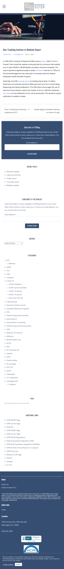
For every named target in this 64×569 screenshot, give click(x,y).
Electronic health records (16, 305)
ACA (8, 260)
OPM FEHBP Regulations (16, 437)
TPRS (4, 510)
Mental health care (14, 340)
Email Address (32, 143)
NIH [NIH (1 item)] (16, 403)
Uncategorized (18, 54)
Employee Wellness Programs (18, 309)
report (44, 61)
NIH (8, 346)
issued (20, 81)
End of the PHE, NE (16, 298)
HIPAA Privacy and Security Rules (19, 326)
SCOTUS (10, 367)
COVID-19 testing (15, 291)
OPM (8, 357)
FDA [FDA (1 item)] (6, 403)
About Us (5, 484)
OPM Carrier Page (13, 424)
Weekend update (13, 171)
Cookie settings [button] (8, 564)
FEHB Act (10, 427)
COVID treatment (15, 284)
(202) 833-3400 (7, 531)
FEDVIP (9, 458)
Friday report (11, 178)
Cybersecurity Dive (14, 175)
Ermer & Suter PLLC (9, 487)
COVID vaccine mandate (17, 288)
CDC (8, 270)
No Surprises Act (13, 350)
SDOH (9, 371)
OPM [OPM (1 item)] (27, 403)
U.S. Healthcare (12, 378)
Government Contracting (16, 322)
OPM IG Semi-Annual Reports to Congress (22, 448)
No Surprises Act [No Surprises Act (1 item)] (21, 403)
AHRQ (9, 267)
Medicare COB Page (14, 455)
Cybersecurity (12, 302)
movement (39, 70)
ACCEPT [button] (18, 564)
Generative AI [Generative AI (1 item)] (10, 403)
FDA (8, 312)
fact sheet (7, 93)
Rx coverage (11, 364)
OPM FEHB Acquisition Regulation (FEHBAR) (23, 444)
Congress (10, 277)
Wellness (12, 263)
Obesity (9, 353)
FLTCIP (9, 465)
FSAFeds (10, 461)
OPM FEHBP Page (13, 420)
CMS (8, 274)
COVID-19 (10, 281)
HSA (8, 329)
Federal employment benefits (18, 315)
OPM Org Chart (12, 451)
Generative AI (12, 319)
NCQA (9, 343)
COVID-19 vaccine (15, 294)
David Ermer (7, 54)
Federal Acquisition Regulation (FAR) (20, 441)
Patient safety (12, 360)
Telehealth (11, 374)
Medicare (10, 336)
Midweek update (13, 185)
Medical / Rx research (15, 333)
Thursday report (13, 182)
